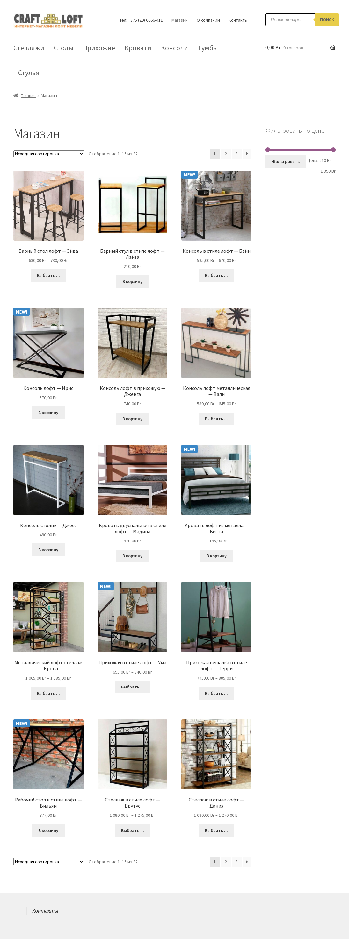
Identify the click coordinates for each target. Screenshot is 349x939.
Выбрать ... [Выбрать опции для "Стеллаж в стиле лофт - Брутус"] (132, 830)
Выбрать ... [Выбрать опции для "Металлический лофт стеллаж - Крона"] (48, 693)
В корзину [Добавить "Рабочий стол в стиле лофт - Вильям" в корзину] (48, 830)
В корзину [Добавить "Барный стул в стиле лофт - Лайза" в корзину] (132, 281)
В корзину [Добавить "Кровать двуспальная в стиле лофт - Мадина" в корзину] (132, 556)
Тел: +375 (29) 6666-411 (141, 20)
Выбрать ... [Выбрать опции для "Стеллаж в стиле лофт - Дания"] (216, 830)
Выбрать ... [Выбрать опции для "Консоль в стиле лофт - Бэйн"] (216, 275)
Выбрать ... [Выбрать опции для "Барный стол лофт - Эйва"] (48, 275)
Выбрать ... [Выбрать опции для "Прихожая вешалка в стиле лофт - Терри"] (216, 693)
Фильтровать (286, 161)
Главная (28, 95)
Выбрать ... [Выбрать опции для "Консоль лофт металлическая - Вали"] (216, 418)
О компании (208, 20)
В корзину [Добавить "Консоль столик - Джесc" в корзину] (48, 550)
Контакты (238, 20)
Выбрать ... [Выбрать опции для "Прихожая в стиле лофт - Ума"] (132, 687)
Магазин (179, 20)
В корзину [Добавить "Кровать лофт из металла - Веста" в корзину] (217, 556)
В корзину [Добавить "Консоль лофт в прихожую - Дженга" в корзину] (132, 418)
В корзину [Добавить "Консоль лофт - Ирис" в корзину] (48, 412)
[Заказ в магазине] (48, 153)
